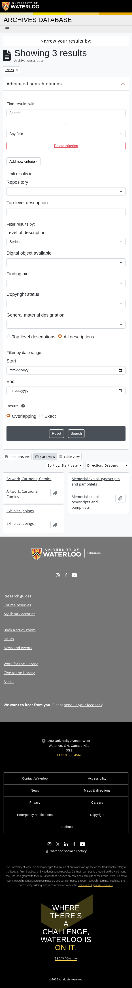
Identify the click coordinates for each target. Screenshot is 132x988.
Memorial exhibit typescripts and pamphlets (96, 481)
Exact (50, 416)
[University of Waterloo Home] (21, 6)
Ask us (9, 681)
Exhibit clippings (20, 510)
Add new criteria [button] (22, 161)
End (10, 381)
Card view (45, 457)
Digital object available (29, 253)
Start (11, 360)
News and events (18, 647)
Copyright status (22, 294)
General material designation (35, 315)
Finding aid (17, 273)
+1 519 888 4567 (69, 755)
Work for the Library (21, 663)
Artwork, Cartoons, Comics (28, 478)
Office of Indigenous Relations (95, 885)
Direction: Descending (106, 465)
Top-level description (27, 202)
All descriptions (79, 336)
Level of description (25, 232)
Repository (17, 182)
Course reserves (17, 605)
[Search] (66, 113)
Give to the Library (19, 672)
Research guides (17, 596)
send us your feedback (83, 704)
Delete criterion (66, 146)
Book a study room (20, 630)
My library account (19, 613)
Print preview (17, 457)
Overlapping (24, 416)
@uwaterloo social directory (66, 851)
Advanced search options (34, 83)
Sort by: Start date (63, 465)
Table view (69, 457)
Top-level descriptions (33, 336)
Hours (9, 638)
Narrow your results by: (66, 41)
